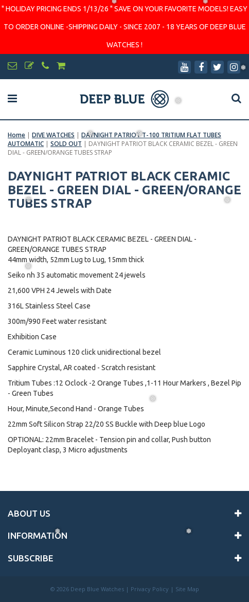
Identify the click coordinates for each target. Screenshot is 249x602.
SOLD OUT (66, 143)
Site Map (187, 589)
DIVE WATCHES (53, 135)
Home (16, 135)
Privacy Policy (150, 589)
